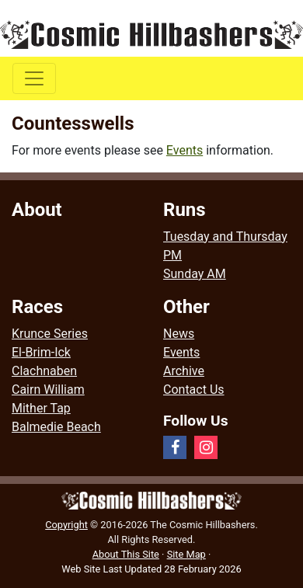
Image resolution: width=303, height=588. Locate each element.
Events (184, 150)
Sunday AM (194, 273)
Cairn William (48, 389)
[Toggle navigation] (34, 78)
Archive (183, 371)
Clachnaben (44, 371)
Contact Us (194, 389)
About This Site (125, 554)
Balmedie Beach (56, 426)
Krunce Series (50, 333)
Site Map (186, 554)
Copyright (66, 525)
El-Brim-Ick (41, 352)
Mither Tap (41, 408)
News (178, 333)
